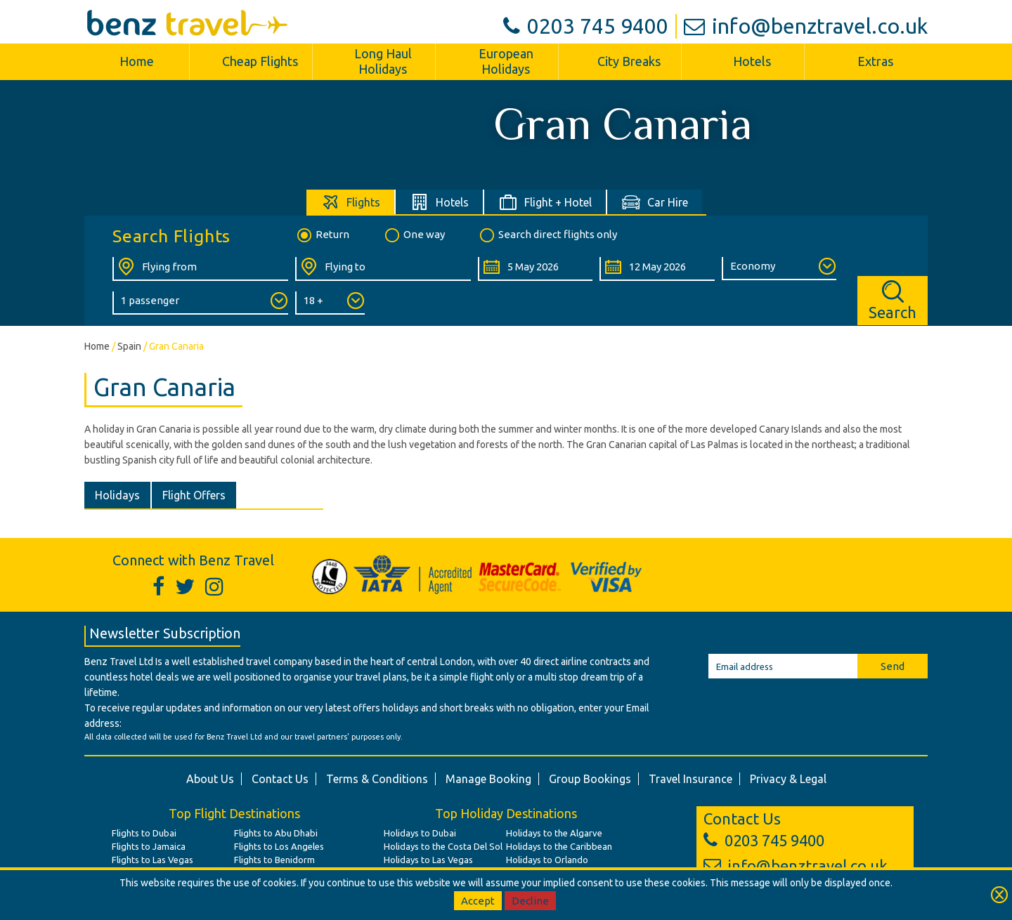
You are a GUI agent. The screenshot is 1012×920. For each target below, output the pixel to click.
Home (136, 61)
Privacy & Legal (788, 779)
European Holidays (506, 61)
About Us (210, 779)
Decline (530, 901)
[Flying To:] (383, 269)
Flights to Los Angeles (279, 846)
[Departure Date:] (535, 269)
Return (322, 235)
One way (414, 235)
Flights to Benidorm (274, 860)
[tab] (351, 202)
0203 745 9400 (585, 26)
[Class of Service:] (779, 268)
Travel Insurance (690, 779)
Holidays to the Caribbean (559, 846)
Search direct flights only (547, 235)
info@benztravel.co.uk (806, 26)
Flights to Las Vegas (152, 860)
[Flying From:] (200, 269)
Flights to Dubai (144, 833)
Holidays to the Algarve (554, 833)
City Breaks (629, 61)
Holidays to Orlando (547, 860)
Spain (129, 346)
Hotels (752, 61)
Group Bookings (590, 779)
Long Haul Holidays (383, 61)
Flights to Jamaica (149, 846)
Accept (478, 901)
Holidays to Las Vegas (428, 860)
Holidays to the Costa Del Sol (443, 846)
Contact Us (280, 779)
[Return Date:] (656, 269)
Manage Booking (488, 779)
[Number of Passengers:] (200, 303)
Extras (875, 61)
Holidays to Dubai (420, 833)
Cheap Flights (260, 61)
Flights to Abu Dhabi (276, 833)
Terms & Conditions (377, 779)
